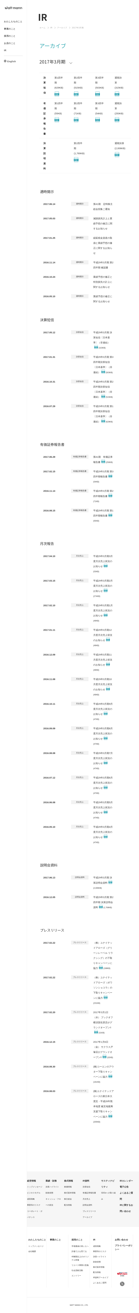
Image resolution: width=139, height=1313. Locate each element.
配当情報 (68, 1205)
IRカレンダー (126, 1181)
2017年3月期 (52, 61)
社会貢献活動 (77, 1270)
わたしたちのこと (13, 21)
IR (5, 50)
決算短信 (86, 1187)
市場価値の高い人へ (80, 1246)
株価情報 (68, 1187)
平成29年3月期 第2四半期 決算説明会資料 (103, 902)
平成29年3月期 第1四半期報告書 (103, 515)
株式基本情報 (70, 1193)
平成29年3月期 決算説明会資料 (102, 882)
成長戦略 (31, 1199)
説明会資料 (87, 1205)
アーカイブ (62, 28)
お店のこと (10, 43)
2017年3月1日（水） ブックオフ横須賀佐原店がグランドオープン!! (103, 1022)
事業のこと (10, 28)
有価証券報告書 (89, 1193)
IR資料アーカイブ (100, 1277)
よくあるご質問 (99, 1283)
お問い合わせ (121, 1239)
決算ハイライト (52, 1187)
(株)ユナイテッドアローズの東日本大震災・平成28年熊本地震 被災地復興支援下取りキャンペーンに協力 (103, 1106)
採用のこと (10, 36)
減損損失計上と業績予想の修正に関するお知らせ (102, 223)
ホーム (43, 28)
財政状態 (49, 1193)
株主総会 (68, 1199)
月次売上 (86, 1199)
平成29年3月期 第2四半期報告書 (103, 496)
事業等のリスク (33, 1205)
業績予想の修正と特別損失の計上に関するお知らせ (102, 281)
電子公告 (124, 1187)
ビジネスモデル (33, 1193)
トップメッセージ (34, 1187)
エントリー (76, 1276)
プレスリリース (89, 1211)
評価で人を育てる (79, 1251)
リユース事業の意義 (80, 1265)
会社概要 (32, 1251)
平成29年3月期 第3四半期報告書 (103, 476)
